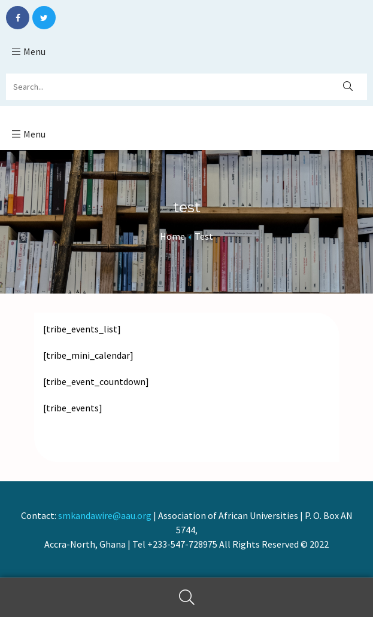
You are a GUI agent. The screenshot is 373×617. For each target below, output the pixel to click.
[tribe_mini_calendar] (88, 355)
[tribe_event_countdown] (96, 381)
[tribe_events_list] (82, 329)
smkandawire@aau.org (104, 515)
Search (186, 597)
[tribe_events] (72, 408)
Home (172, 236)
